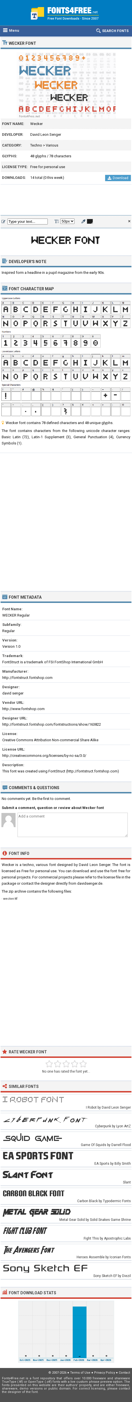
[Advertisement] (66, 200)
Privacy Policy (104, 1373)
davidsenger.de (89, 883)
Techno (36, 145)
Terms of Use (80, 1373)
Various (52, 145)
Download (118, 178)
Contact (124, 1373)
